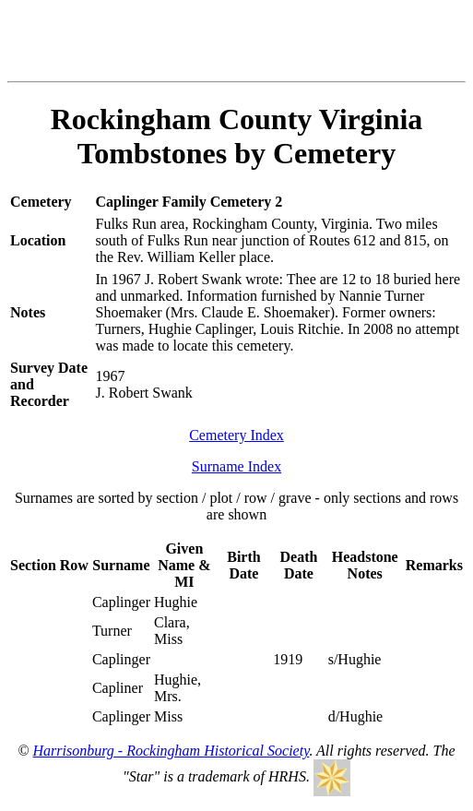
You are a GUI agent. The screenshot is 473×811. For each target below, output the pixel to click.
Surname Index (236, 466)
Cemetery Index (236, 435)
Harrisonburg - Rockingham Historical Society (171, 750)
